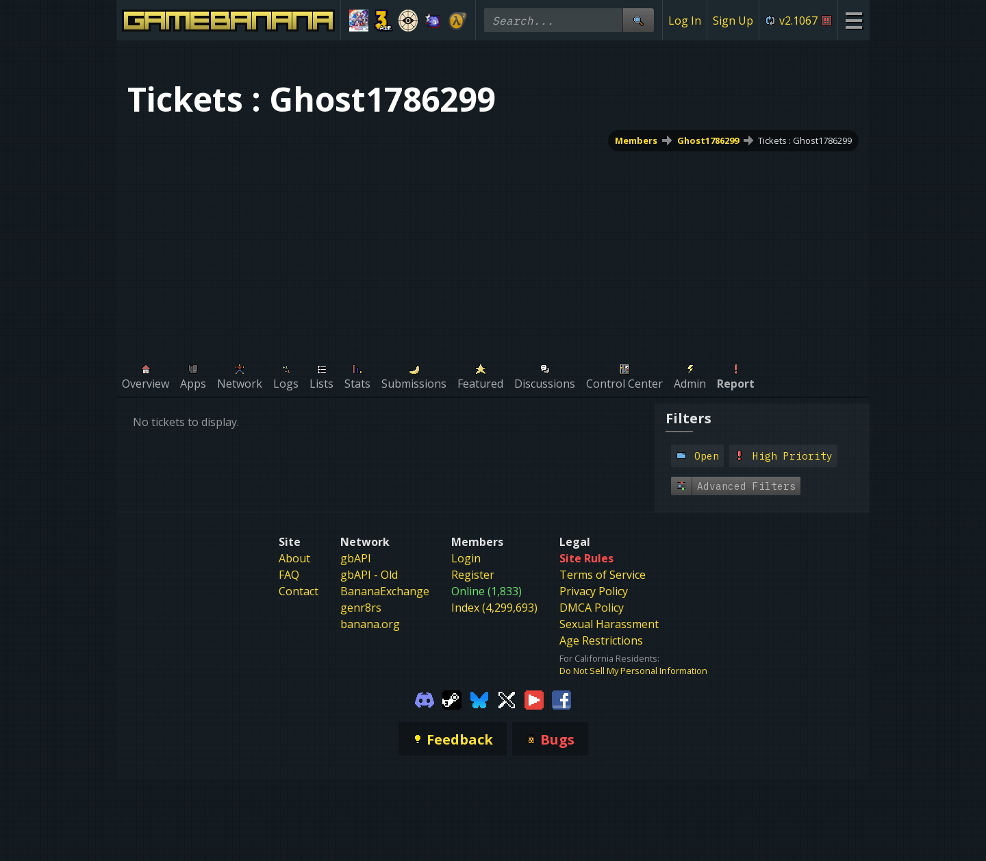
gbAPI (355, 558)
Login (466, 558)
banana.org (370, 624)
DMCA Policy (591, 607)
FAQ (289, 574)
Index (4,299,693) (494, 607)
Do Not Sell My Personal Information (633, 670)
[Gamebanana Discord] (424, 698)
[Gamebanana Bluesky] (479, 698)
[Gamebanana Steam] (452, 698)
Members (636, 140)
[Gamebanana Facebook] (561, 698)
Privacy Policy (593, 591)
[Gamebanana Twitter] (507, 698)
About (294, 558)
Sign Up (733, 20)
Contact (298, 591)
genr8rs (360, 607)
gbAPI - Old (369, 574)
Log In (684, 20)
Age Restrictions (601, 640)
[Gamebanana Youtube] (534, 698)
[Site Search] (638, 20)
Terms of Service (602, 574)
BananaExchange (384, 591)
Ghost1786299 (708, 140)
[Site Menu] (853, 20)
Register (472, 574)
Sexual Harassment (609, 624)
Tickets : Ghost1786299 (805, 140)
